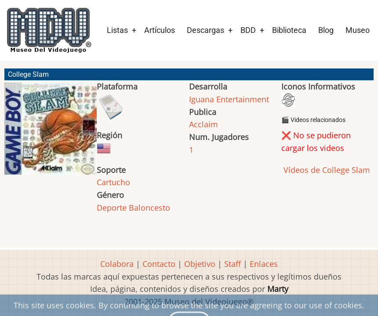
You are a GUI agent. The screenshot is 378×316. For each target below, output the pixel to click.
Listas (117, 30)
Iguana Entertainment (229, 99)
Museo (357, 30)
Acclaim (203, 124)
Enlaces (264, 264)
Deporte (112, 207)
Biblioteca (289, 30)
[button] (50, 133)
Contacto (158, 264)
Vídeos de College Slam (325, 170)
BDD (248, 30)
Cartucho (113, 182)
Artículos (159, 30)
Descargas (205, 30)
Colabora (117, 264)
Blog (326, 30)
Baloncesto (149, 207)
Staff (232, 264)
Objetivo (199, 264)
